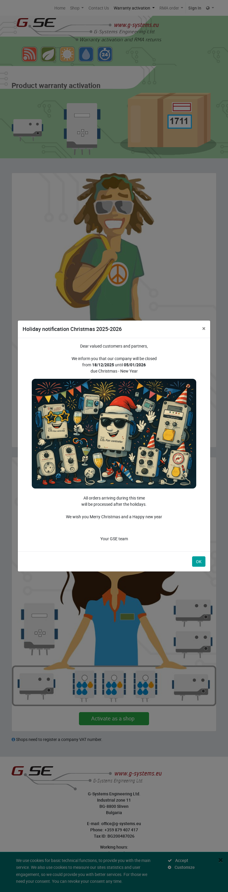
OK (199, 561)
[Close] (203, 328)
